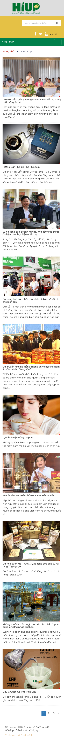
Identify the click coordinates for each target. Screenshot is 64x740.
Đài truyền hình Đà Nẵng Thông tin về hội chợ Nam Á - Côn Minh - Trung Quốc (31, 368)
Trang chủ (8, 51)
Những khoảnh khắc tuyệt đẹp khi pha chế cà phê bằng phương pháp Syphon (30, 625)
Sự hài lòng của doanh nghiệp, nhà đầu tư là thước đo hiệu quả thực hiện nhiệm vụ (31, 233)
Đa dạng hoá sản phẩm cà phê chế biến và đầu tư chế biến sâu (31, 300)
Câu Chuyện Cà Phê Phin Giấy (19, 691)
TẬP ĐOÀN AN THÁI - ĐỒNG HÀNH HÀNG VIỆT (28, 495)
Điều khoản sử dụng (27, 730)
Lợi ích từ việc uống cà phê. (18, 437)
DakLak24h (27, 735)
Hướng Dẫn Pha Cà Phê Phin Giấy (21, 166)
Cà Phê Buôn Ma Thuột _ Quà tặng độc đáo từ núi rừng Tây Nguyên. (31, 565)
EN (51, 34)
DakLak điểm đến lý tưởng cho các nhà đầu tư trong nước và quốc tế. (32, 101)
